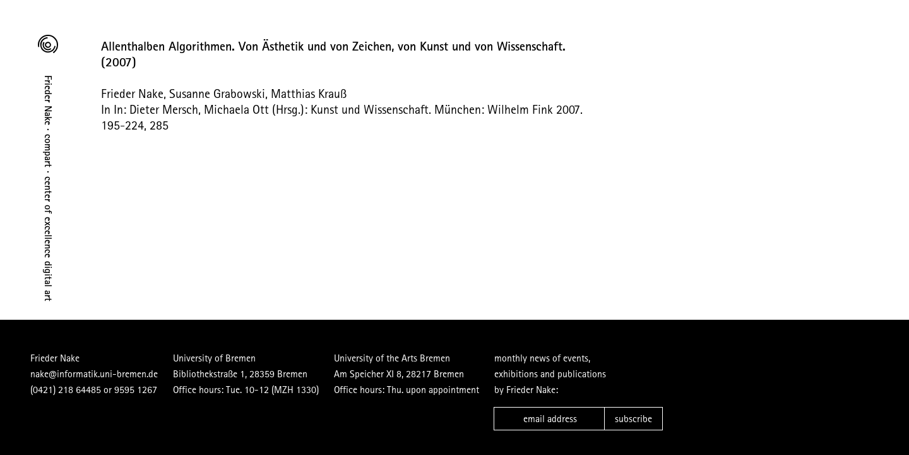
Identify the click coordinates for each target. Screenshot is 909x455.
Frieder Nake (55, 357)
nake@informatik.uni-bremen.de (94, 373)
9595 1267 (135, 389)
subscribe (633, 418)
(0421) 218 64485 (65, 389)
